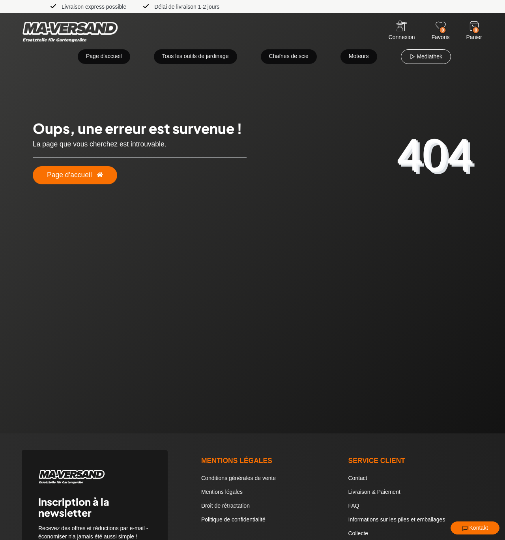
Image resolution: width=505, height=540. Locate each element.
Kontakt (475, 528)
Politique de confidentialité (233, 519)
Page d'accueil (104, 56)
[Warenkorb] (474, 26)
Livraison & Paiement (374, 492)
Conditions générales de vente (238, 478)
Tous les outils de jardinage (195, 56)
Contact (357, 478)
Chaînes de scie (289, 56)
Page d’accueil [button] (75, 175)
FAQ (353, 505)
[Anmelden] (402, 31)
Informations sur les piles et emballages (396, 519)
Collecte (358, 533)
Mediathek (426, 56)
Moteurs (359, 56)
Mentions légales (222, 492)
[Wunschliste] (440, 26)
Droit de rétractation (225, 505)
